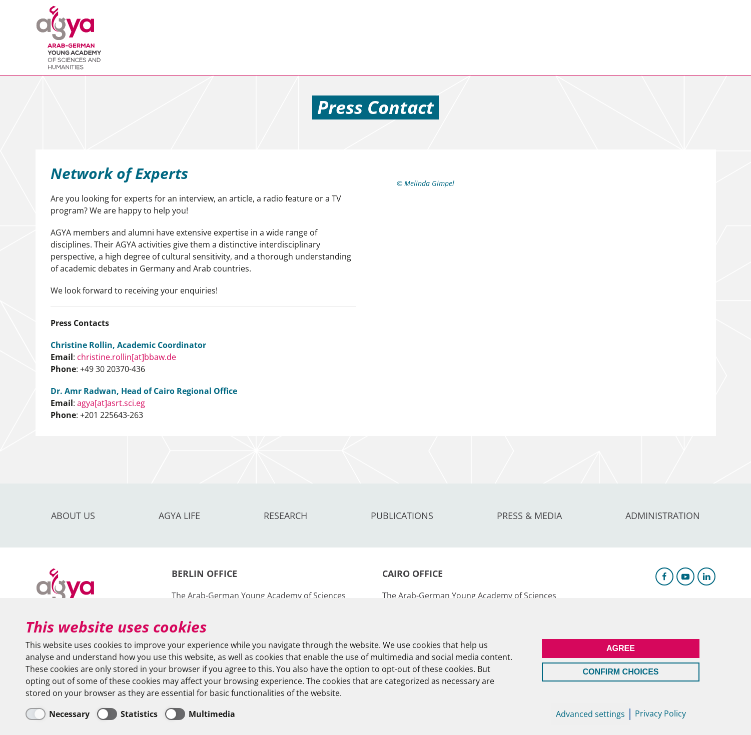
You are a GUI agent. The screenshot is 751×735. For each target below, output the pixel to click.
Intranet (699, 37)
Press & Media (411, 38)
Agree (620, 648)
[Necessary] (58, 714)
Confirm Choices (621, 672)
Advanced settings (590, 714)
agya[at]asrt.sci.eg (111, 403)
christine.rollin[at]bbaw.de (126, 357)
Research (260, 38)
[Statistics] (127, 714)
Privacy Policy (660, 713)
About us (141, 38)
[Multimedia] (200, 714)
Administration (498, 38)
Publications (330, 38)
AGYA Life (201, 38)
